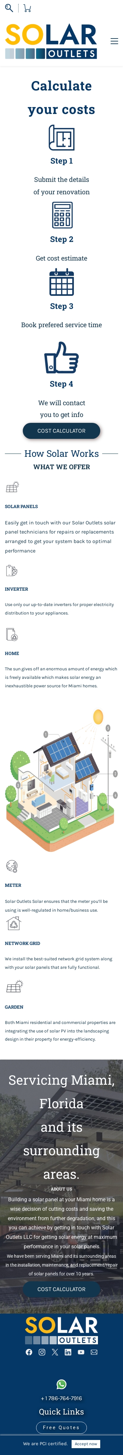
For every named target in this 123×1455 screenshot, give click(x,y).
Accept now (86, 1443)
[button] (61, 410)
